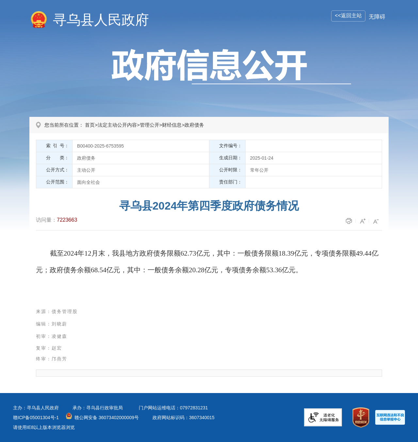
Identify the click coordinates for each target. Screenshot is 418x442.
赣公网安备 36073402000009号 (106, 417)
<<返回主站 (348, 15)
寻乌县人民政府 (101, 19)
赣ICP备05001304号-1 (36, 417)
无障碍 (377, 17)
